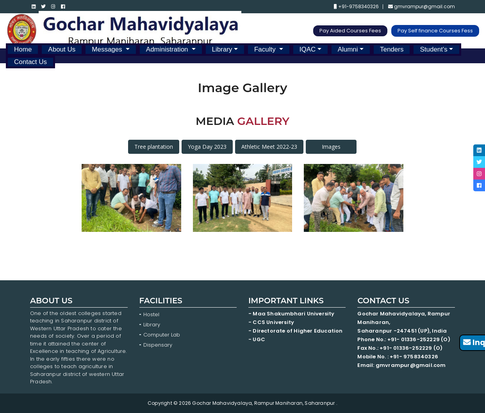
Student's (433, 49)
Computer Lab (162, 334)
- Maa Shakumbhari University (292, 313)
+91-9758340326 (356, 6)
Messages (108, 49)
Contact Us (30, 62)
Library (222, 49)
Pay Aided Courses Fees (350, 30)
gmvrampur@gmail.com (421, 6)
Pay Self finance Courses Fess (435, 30)
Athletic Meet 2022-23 (269, 146)
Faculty (266, 49)
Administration (168, 49)
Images (331, 146)
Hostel (151, 314)
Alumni (348, 49)
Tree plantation (153, 146)
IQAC (308, 49)
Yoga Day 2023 (207, 146)
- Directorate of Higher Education (296, 331)
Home (23, 49)
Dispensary (157, 345)
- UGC (256, 339)
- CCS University (271, 322)
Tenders (391, 49)
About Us (61, 49)
